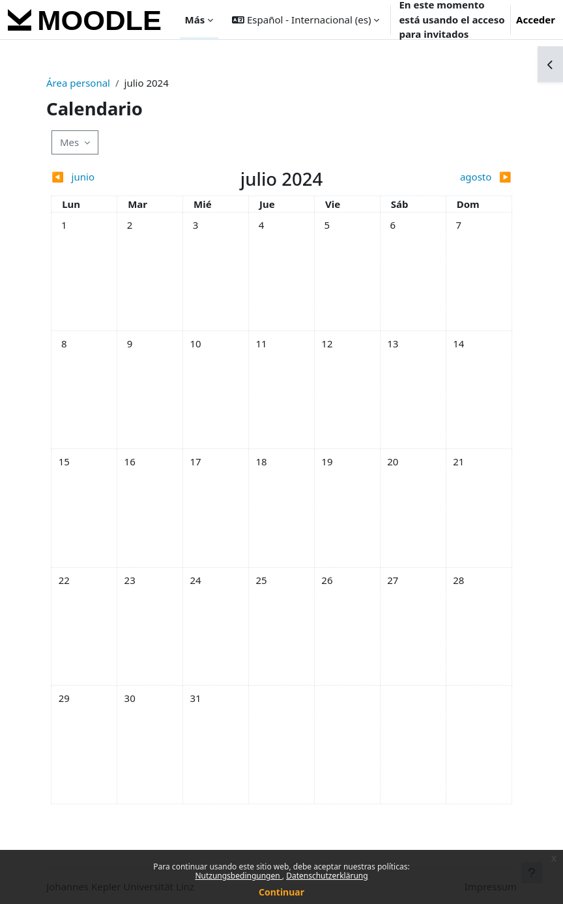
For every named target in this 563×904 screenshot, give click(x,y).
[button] (306, 19)
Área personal (78, 82)
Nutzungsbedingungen (238, 875)
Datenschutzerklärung (327, 875)
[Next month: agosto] (454, 177)
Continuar (281, 892)
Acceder (535, 19)
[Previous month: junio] (108, 177)
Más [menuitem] (195, 19)
